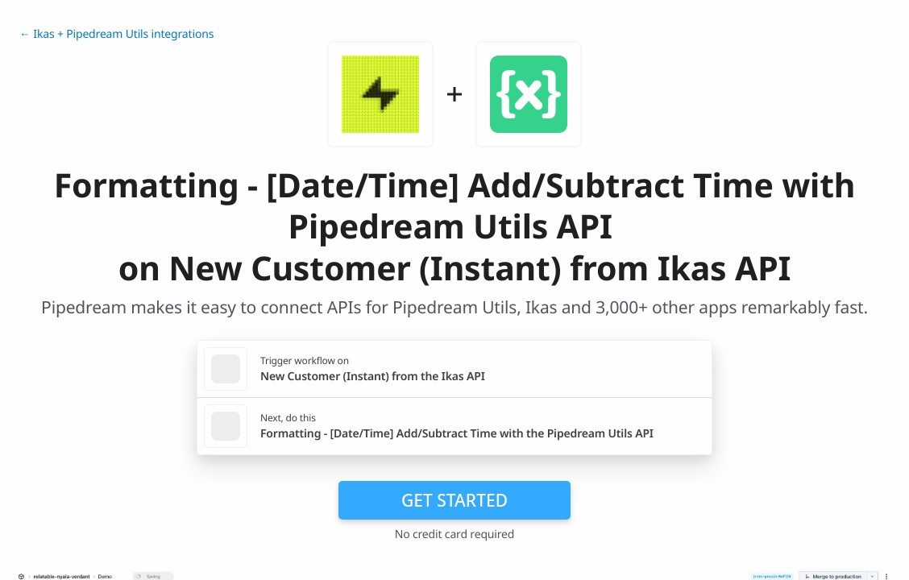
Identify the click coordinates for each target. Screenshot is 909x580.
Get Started (454, 500)
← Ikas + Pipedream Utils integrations (116, 34)
